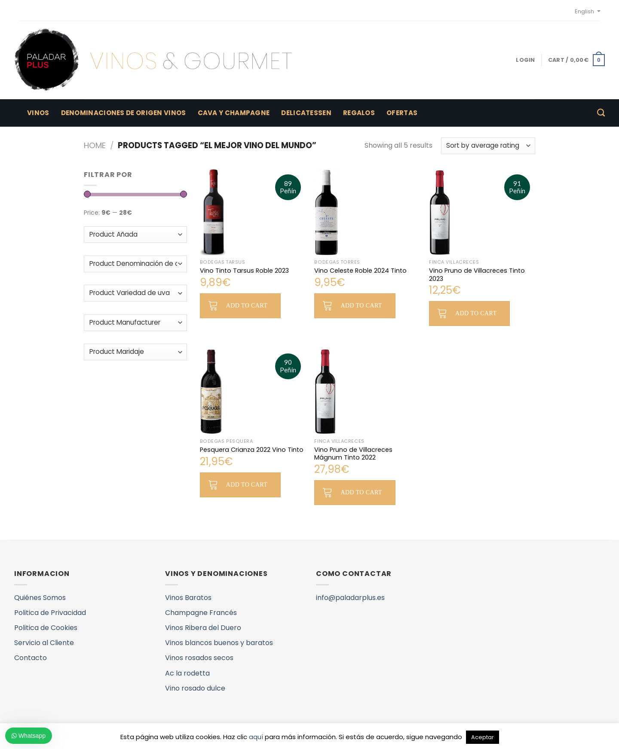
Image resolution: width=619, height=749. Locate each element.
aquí (256, 736)
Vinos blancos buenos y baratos (219, 643)
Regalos (359, 112)
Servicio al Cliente (44, 643)
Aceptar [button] (482, 737)
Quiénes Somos (40, 598)
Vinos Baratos (188, 598)
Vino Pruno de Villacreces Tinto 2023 (477, 275)
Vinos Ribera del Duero (203, 628)
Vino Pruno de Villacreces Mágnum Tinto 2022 (353, 454)
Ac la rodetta (187, 673)
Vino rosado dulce (195, 688)
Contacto (30, 658)
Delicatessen (306, 112)
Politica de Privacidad (50, 613)
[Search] (601, 113)
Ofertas (401, 112)
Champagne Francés (201, 613)
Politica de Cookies (45, 628)
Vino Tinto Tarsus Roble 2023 (244, 271)
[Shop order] (488, 145)
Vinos (38, 112)
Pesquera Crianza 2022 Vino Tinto (251, 450)
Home (95, 145)
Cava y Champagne (234, 112)
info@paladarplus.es (350, 598)
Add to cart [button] (246, 305)
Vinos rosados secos (199, 658)
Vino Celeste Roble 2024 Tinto (360, 271)
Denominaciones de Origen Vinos (123, 112)
